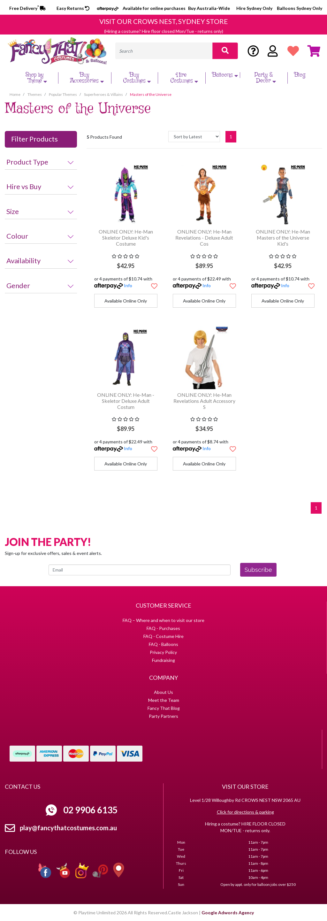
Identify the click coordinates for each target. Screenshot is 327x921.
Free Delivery (27, 8)
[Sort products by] (194, 136)
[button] (154, 286)
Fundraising (163, 660)
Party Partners (163, 716)
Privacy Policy (163, 652)
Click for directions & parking (245, 812)
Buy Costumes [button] (137, 78)
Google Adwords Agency (228, 912)
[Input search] (164, 50)
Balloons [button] (226, 75)
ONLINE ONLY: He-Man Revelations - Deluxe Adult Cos (204, 237)
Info (128, 285)
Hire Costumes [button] (185, 78)
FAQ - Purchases (163, 628)
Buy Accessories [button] (87, 78)
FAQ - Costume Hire (163, 636)
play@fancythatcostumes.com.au (68, 828)
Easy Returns (73, 8)
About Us (163, 692)
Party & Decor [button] (266, 78)
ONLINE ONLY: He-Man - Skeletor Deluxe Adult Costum (125, 401)
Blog (299, 75)
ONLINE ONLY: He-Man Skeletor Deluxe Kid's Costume (126, 237)
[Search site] (225, 50)
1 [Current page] (231, 136)
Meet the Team (163, 700)
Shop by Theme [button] (37, 78)
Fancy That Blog (164, 708)
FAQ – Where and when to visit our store (163, 620)
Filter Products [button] (34, 139)
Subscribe (258, 569)
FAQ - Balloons (163, 644)
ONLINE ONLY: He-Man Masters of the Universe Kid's (283, 237)
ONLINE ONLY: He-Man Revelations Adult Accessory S (204, 401)
